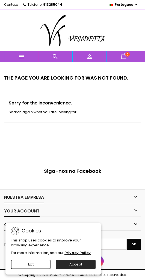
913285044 (52, 4)
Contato (11, 4)
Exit (31, 264)
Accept (75, 264)
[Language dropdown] (124, 4)
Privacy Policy (77, 252)
